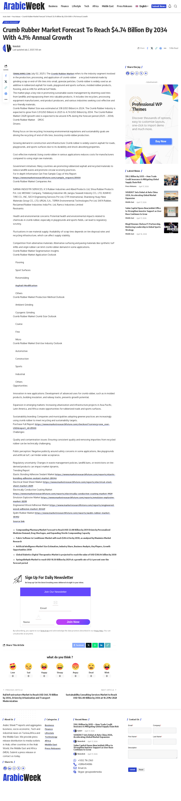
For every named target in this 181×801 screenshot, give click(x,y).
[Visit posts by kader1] (75, 751)
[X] (19, 789)
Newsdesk (17, 47)
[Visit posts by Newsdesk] (7, 49)
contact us (8, 776)
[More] (23, 789)
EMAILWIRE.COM (24, 74)
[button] (175, 6)
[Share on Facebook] (147, 49)
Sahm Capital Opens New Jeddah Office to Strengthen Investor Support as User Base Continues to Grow (143, 210)
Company (157, 746)
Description (132, 771)
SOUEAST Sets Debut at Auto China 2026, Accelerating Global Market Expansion (141, 194)
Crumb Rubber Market (65, 74)
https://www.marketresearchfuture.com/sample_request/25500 (50, 182)
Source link (20, 537)
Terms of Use (46, 650)
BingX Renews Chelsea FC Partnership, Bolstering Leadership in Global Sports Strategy (143, 226)
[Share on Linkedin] (100, 665)
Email (130, 746)
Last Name (157, 759)
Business (49, 745)
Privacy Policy (103, 650)
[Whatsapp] (14, 789)
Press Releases (12, 23)
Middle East (130, 201)
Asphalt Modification (27, 290)
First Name (132, 759)
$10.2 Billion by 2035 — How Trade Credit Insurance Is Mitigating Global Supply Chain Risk (142, 178)
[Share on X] (152, 49)
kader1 (80, 751)
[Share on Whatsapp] (93, 665)
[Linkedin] (10, 789)
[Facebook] (5, 789)
